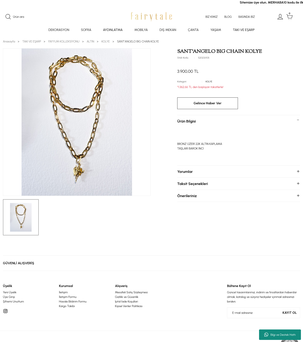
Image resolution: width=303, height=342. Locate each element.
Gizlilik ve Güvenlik (127, 297)
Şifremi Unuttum (13, 301)
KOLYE (209, 81)
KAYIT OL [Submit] (289, 313)
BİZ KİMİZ (211, 17)
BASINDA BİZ (247, 17)
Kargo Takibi (67, 306)
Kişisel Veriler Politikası (129, 306)
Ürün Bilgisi (186, 121)
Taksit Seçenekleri (192, 183)
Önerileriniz (187, 196)
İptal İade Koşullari (126, 301)
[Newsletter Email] (263, 312)
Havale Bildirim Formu (73, 301)
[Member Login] (280, 16)
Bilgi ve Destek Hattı (279, 334)
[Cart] (289, 16)
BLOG (228, 17)
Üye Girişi (9, 297)
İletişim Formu (67, 297)
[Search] (52, 17)
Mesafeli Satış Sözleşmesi (131, 292)
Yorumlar (185, 171)
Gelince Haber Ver (207, 103)
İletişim (63, 292)
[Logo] (151, 17)
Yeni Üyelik (10, 292)
